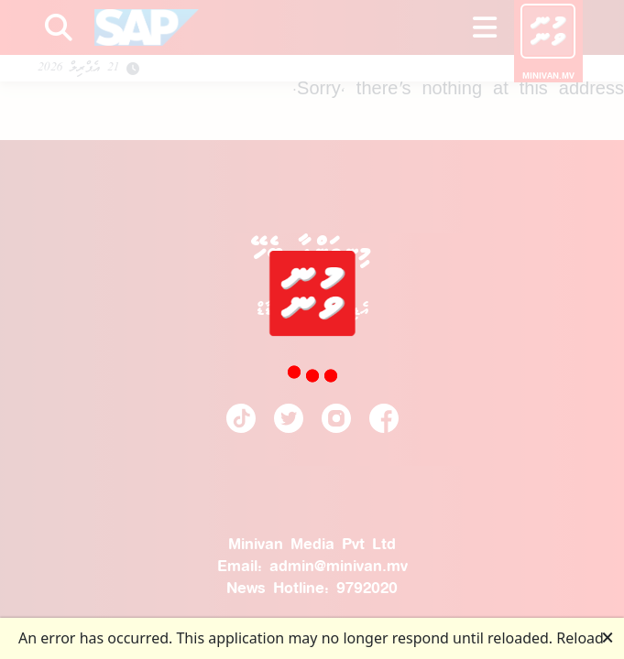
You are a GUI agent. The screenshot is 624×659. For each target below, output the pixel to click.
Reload (580, 638)
